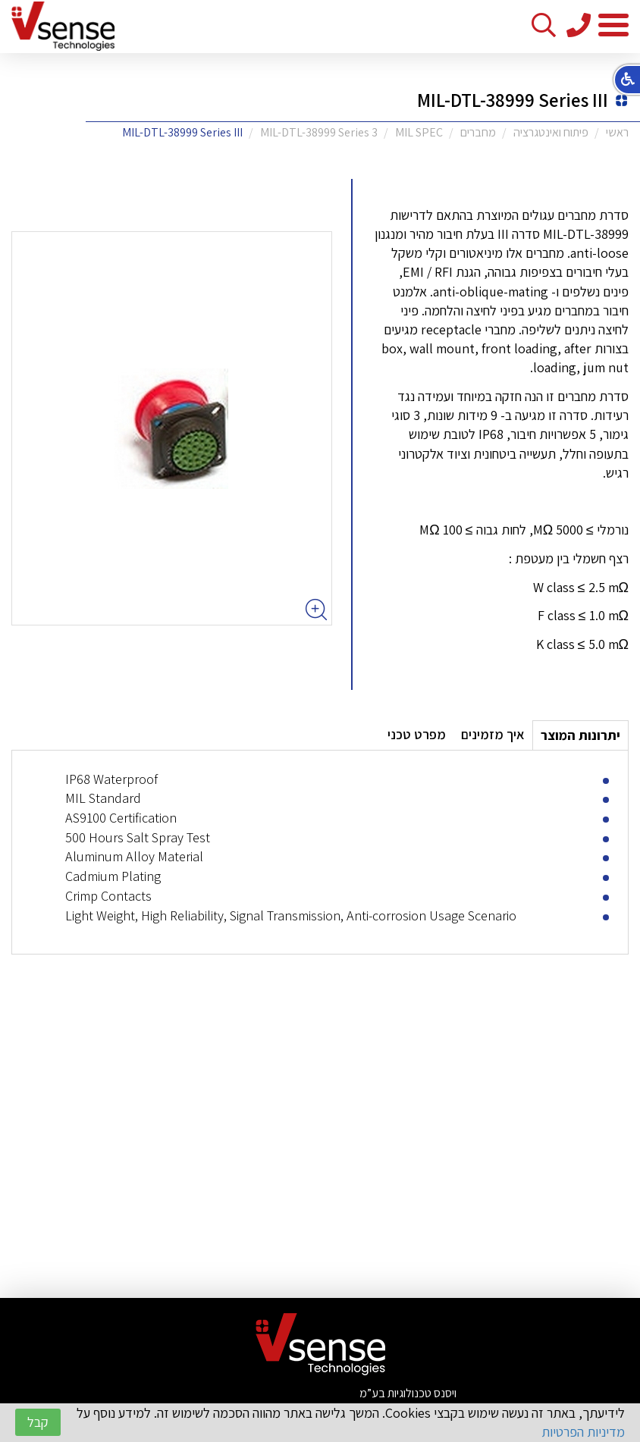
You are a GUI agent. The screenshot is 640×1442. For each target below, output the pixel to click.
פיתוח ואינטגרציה (550, 132)
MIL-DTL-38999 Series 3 (319, 132)
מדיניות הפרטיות (583, 1431)
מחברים (478, 132)
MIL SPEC (419, 132)
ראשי (617, 132)
